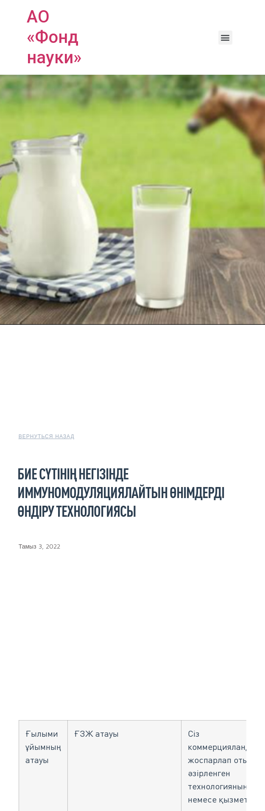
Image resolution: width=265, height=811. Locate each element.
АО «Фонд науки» (54, 37)
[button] (225, 38)
